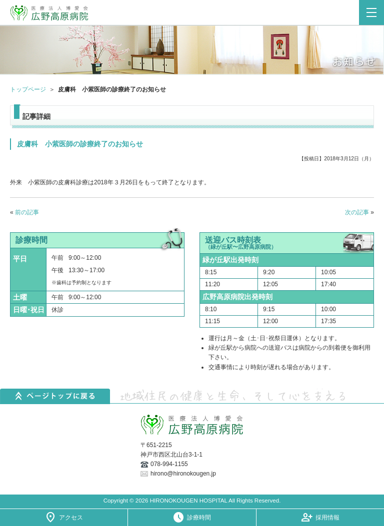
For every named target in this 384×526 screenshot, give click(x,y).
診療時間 (199, 517)
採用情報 (328, 517)
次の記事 (357, 212)
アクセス (71, 517)
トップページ (28, 89)
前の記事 (27, 212)
